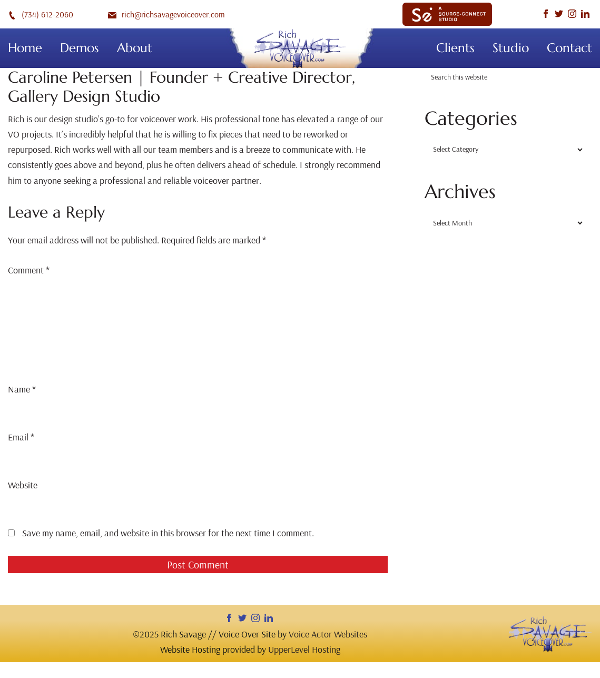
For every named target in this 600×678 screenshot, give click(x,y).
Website (22, 485)
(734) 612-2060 (40, 14)
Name (22, 389)
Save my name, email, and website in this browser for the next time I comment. (168, 533)
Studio (511, 48)
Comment (29, 270)
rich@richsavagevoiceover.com (166, 14)
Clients (455, 48)
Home (25, 48)
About (134, 48)
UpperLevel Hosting (304, 649)
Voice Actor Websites (328, 634)
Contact (569, 48)
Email (21, 437)
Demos (79, 48)
